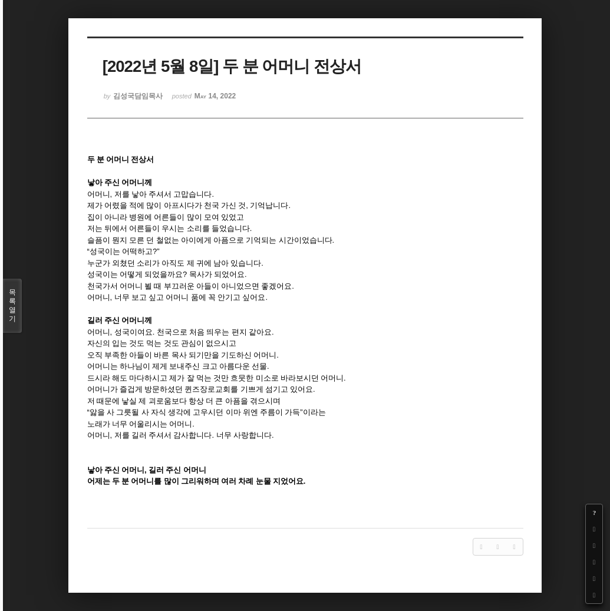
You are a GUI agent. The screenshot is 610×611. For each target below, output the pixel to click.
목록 (12, 305)
